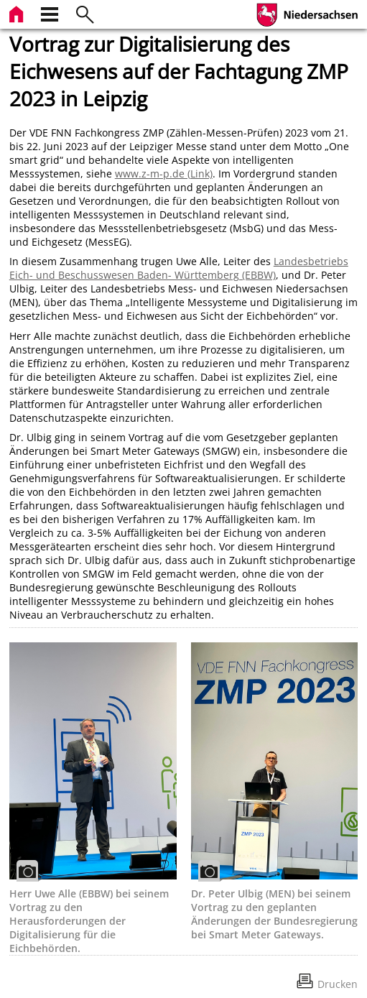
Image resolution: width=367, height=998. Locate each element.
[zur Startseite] (18, 12)
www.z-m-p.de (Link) (164, 173)
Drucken (337, 984)
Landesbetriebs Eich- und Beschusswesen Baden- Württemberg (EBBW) (178, 268)
